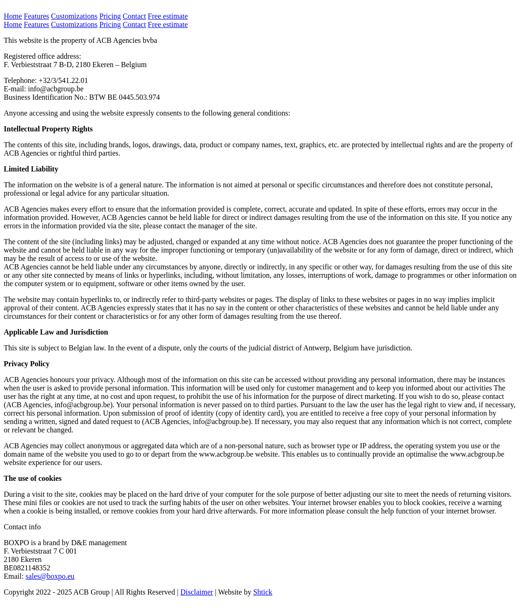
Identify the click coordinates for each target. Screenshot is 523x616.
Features (36, 16)
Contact (134, 16)
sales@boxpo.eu (50, 576)
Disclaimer (196, 592)
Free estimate (168, 16)
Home (13, 16)
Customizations (74, 16)
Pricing (110, 16)
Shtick (262, 592)
